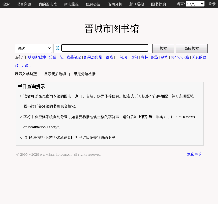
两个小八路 (180, 57)
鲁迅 (155, 57)
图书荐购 (158, 4)
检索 (6, 4)
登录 (212, 4)
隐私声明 (194, 154)
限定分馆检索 (85, 74)
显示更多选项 (55, 74)
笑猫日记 (57, 57)
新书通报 (71, 4)
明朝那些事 (37, 57)
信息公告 (93, 4)
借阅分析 (115, 4)
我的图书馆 (48, 4)
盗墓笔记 (74, 57)
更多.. (26, 65)
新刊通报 (136, 4)
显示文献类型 (26, 74)
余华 (165, 57)
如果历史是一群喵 (99, 57)
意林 (145, 57)
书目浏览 (24, 4)
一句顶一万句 (127, 57)
